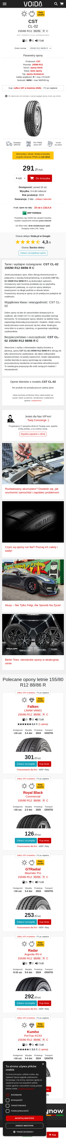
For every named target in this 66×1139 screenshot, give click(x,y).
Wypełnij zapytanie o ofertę (33, 434)
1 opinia (43, 724)
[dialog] (24, 1098)
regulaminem (36, 400)
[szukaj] (56, 3)
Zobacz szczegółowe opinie (33, 253)
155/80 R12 (37, 64)
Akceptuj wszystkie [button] (24, 1118)
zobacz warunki (43, 199)
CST (38, 61)
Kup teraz (44, 764)
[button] (24, 1131)
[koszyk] (62, 3)
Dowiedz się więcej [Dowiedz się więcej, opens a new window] (26, 1088)
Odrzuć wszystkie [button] (24, 1125)
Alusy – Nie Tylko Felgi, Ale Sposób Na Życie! (33, 605)
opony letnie (36, 67)
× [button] (43, 1064)
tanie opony (36, 71)
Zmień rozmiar (20, 48)
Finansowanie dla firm (27, 769)
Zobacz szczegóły (26, 764)
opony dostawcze (35, 74)
